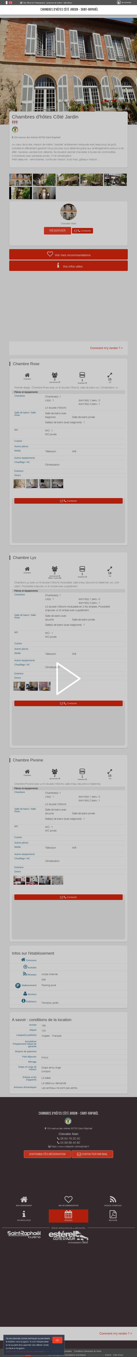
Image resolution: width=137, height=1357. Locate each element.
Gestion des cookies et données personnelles (25, 1351)
